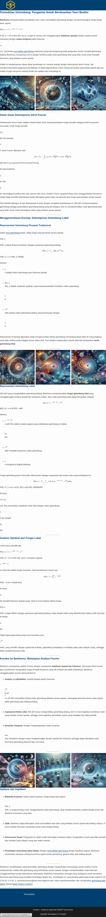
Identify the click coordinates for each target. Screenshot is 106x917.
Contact (36, 910)
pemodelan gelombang (24, 51)
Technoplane (29, 894)
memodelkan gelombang (57, 851)
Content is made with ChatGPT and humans (57, 910)
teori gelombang (13, 233)
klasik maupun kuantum (23, 884)
